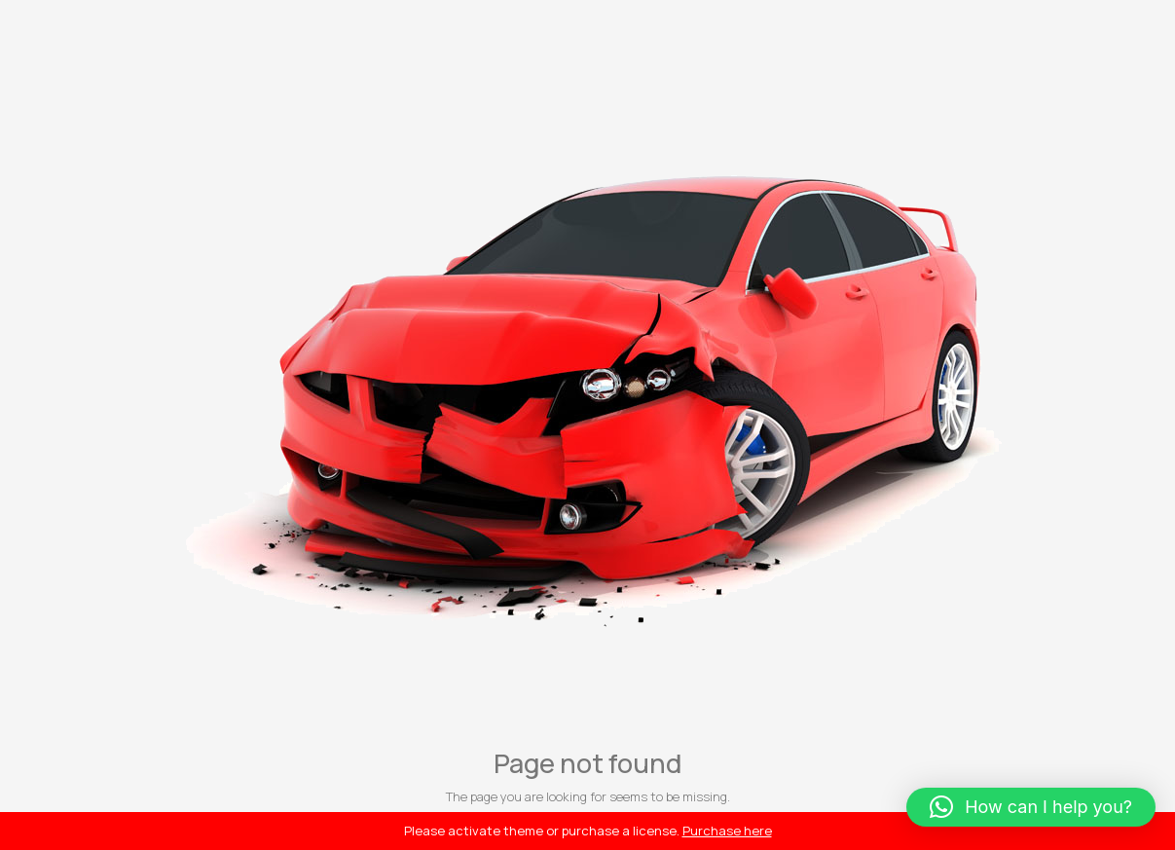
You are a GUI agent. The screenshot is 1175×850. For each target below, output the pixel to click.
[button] (1031, 807)
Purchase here (727, 830)
